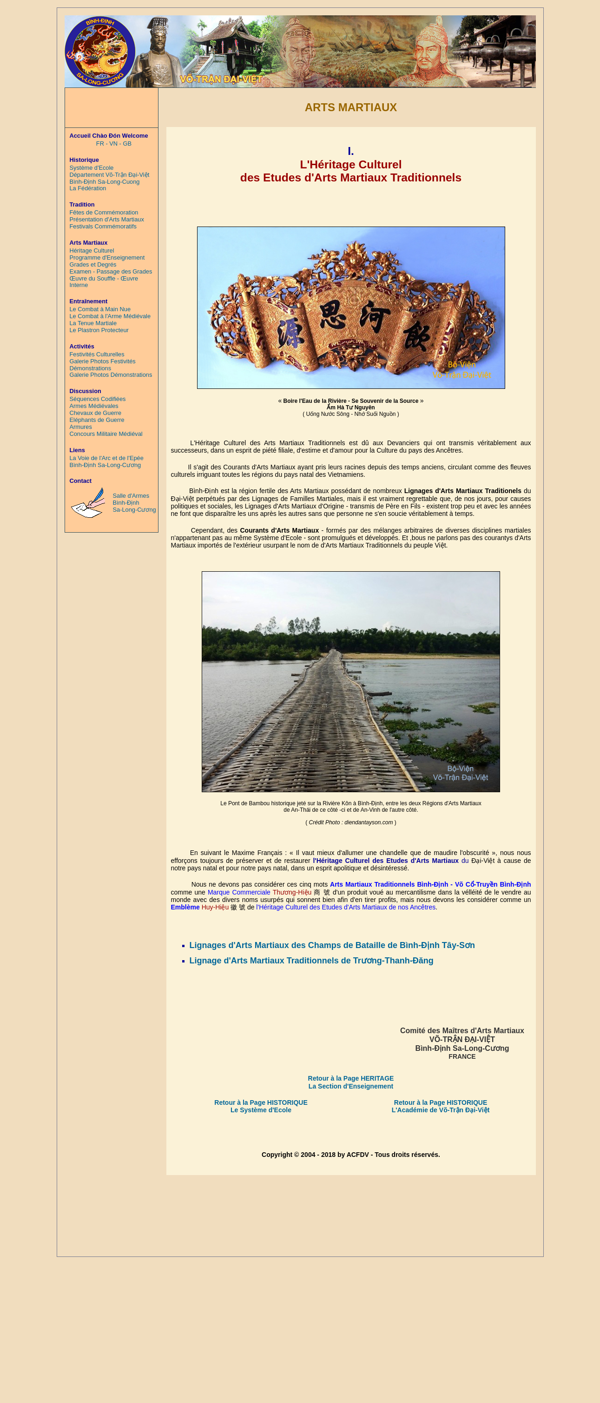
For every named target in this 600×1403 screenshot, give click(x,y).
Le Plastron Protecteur (99, 330)
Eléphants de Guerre (97, 420)
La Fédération (88, 188)
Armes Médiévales (94, 406)
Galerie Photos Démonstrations (111, 375)
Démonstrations (91, 368)
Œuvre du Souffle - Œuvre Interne (104, 282)
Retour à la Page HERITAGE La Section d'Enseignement (351, 1082)
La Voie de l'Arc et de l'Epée (107, 458)
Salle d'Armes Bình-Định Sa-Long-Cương (134, 502)
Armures (81, 427)
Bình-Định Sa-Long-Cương (105, 465)
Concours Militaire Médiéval (106, 434)
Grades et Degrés (93, 264)
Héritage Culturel (92, 250)
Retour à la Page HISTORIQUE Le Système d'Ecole (260, 1106)
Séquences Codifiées (98, 399)
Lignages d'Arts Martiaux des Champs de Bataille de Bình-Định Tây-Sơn (332, 945)
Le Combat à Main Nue (100, 309)
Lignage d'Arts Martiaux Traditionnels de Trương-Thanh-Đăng (312, 960)
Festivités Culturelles (97, 354)
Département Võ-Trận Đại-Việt (110, 175)
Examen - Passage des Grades (111, 271)
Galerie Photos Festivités (103, 361)
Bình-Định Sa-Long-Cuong (105, 182)
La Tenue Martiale (93, 323)
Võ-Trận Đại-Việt (464, 1110)
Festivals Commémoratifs (103, 226)
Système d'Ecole (92, 168)
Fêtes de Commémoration (104, 212)
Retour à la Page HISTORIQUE (440, 1102)
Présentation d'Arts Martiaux (107, 219)
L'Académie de (415, 1110)
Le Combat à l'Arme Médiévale (110, 316)
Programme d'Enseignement (107, 257)
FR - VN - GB (114, 143)
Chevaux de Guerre (96, 413)
